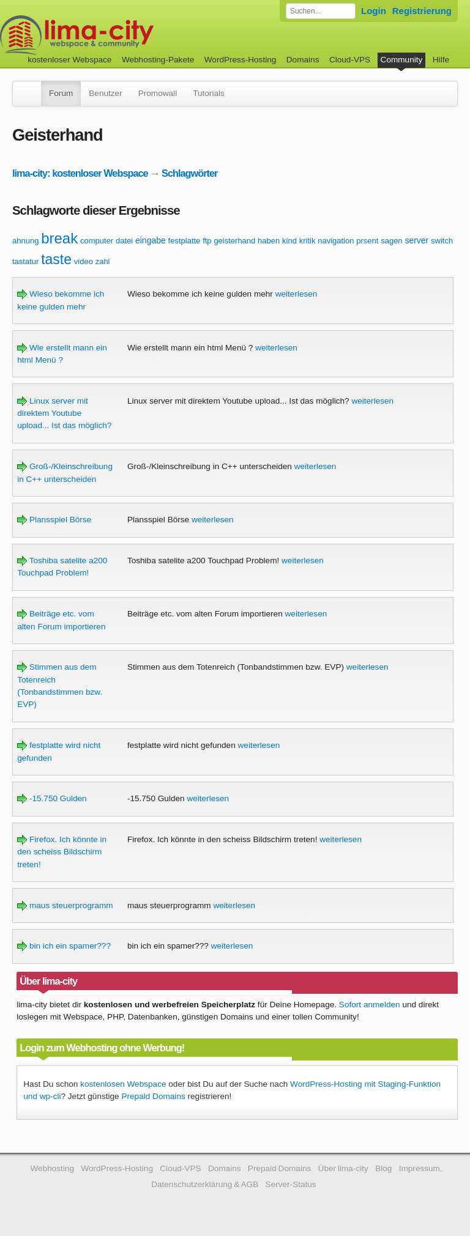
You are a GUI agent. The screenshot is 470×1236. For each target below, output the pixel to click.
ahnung (25, 240)
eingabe (150, 240)
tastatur (25, 261)
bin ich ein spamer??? (64, 945)
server (416, 240)
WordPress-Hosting (240, 59)
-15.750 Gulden (52, 798)
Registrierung (422, 11)
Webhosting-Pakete (158, 59)
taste (56, 259)
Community (402, 59)
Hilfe (441, 59)
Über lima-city (343, 1168)
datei (124, 240)
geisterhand (234, 240)
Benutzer (105, 93)
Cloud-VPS (349, 59)
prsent (367, 240)
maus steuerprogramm (65, 905)
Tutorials (209, 93)
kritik (307, 240)
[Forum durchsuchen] (321, 11)
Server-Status (291, 1184)
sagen (391, 240)
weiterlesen (296, 293)
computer (96, 240)
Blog (383, 1168)
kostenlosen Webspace (123, 1084)
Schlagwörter (189, 173)
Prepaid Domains (153, 1096)
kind (289, 240)
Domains (302, 59)
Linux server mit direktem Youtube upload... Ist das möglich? (64, 413)
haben (269, 240)
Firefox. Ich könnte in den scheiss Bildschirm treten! (61, 852)
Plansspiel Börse (54, 519)
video (83, 261)
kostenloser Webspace (69, 59)
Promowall (157, 93)
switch (442, 240)
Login (373, 11)
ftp (207, 240)
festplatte (184, 240)
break (59, 238)
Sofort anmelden (369, 1004)
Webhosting (52, 1168)
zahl (102, 261)
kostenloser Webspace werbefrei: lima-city (122, 35)
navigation (336, 240)
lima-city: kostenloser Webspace (80, 173)
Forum (61, 93)
